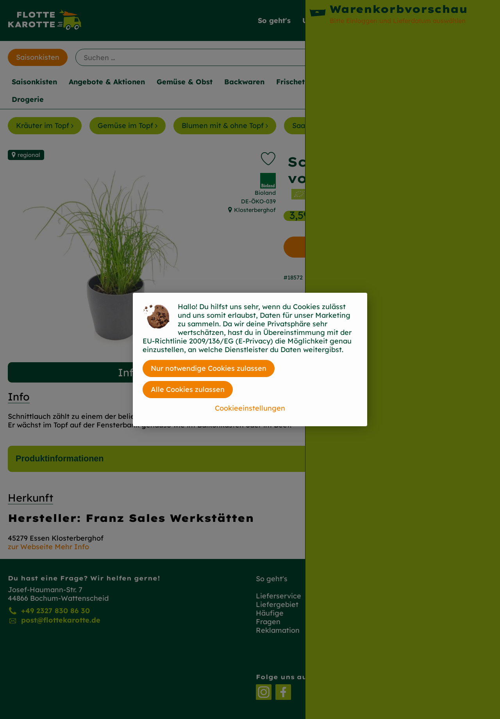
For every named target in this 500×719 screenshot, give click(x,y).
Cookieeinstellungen (250, 408)
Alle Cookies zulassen (188, 389)
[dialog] (250, 359)
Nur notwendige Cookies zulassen (208, 368)
